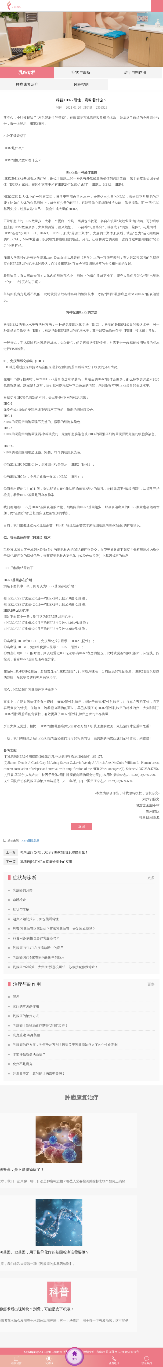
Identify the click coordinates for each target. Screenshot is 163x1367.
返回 (81, 826)
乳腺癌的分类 (23, 890)
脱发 (16, 997)
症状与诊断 (81, 74)
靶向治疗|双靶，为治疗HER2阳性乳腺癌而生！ (54, 852)
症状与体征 (21, 909)
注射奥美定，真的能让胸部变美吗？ (39, 1073)
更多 (151, 878)
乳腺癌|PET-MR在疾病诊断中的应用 (46, 862)
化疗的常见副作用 (26, 1006)
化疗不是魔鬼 (23, 1064)
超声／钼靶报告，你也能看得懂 (36, 919)
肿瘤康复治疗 (27, 86)
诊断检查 (19, 900)
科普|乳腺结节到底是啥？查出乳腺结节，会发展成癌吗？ (54, 928)
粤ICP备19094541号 (127, 1351)
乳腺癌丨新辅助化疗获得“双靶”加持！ (40, 1025)
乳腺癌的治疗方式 (26, 1016)
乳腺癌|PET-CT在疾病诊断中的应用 (38, 948)
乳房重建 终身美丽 (26, 1035)
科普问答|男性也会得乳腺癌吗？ (36, 938)
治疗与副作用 (135, 74)
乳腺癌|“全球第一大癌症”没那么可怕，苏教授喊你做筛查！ (55, 967)
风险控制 (81, 86)
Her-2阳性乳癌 (30, 840)
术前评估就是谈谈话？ (29, 1054)
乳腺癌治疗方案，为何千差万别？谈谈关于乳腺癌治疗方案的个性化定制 (65, 1045)
